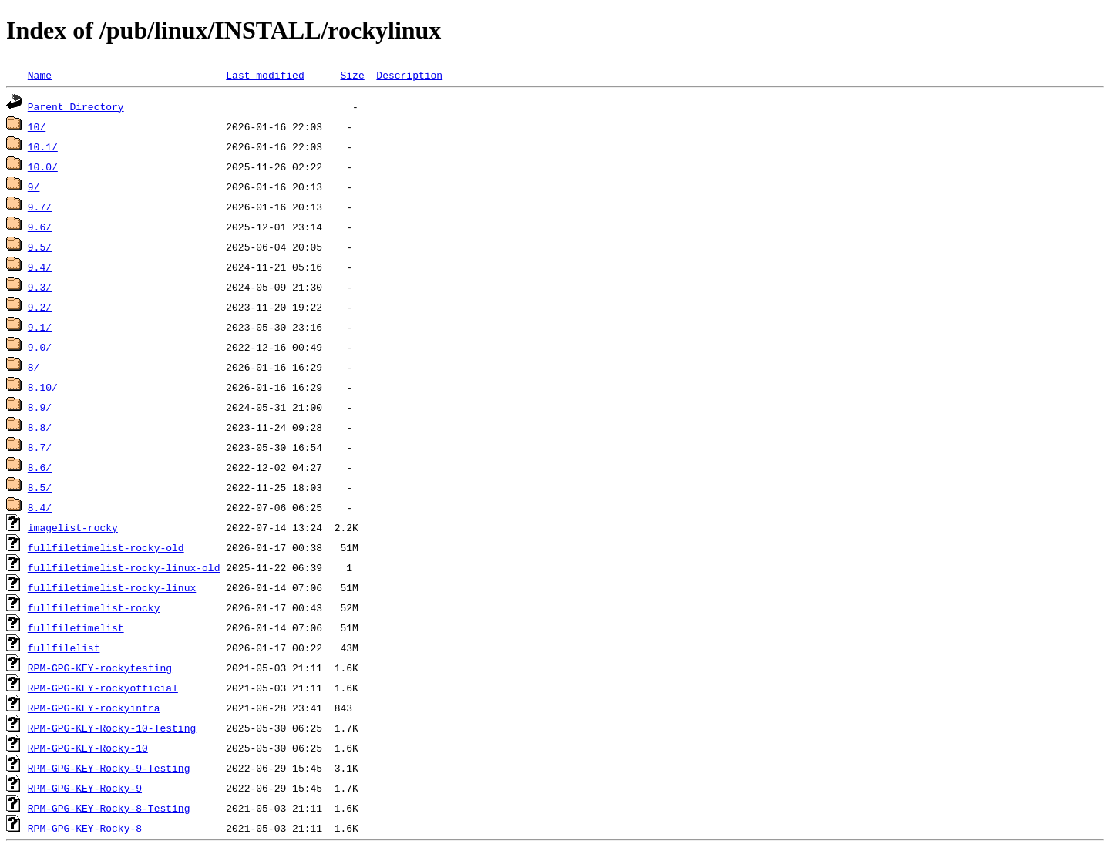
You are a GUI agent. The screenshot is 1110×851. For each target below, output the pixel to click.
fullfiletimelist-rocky (94, 607)
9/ (34, 186)
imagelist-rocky (73, 527)
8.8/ (40, 427)
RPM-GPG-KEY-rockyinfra (94, 708)
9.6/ (40, 227)
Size (352, 75)
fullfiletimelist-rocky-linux (112, 587)
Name (40, 75)
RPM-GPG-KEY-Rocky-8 (85, 828)
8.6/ (40, 467)
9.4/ (40, 267)
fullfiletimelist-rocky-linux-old (124, 567)
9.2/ (40, 307)
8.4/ (40, 507)
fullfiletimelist (76, 627)
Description (409, 75)
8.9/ (40, 407)
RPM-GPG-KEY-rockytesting (100, 667)
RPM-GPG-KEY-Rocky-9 (85, 788)
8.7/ (40, 447)
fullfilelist (64, 647)
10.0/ (43, 166)
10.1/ (43, 146)
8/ (34, 367)
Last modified (265, 75)
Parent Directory (76, 106)
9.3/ (40, 287)
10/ (36, 126)
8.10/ (43, 387)
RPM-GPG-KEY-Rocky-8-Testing (109, 808)
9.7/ (40, 207)
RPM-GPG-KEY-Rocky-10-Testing (112, 728)
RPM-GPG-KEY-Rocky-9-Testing (109, 768)
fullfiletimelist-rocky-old (106, 547)
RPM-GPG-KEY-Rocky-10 (88, 748)
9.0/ (40, 347)
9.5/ (40, 247)
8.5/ (40, 487)
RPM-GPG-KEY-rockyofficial (103, 688)
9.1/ (40, 327)
